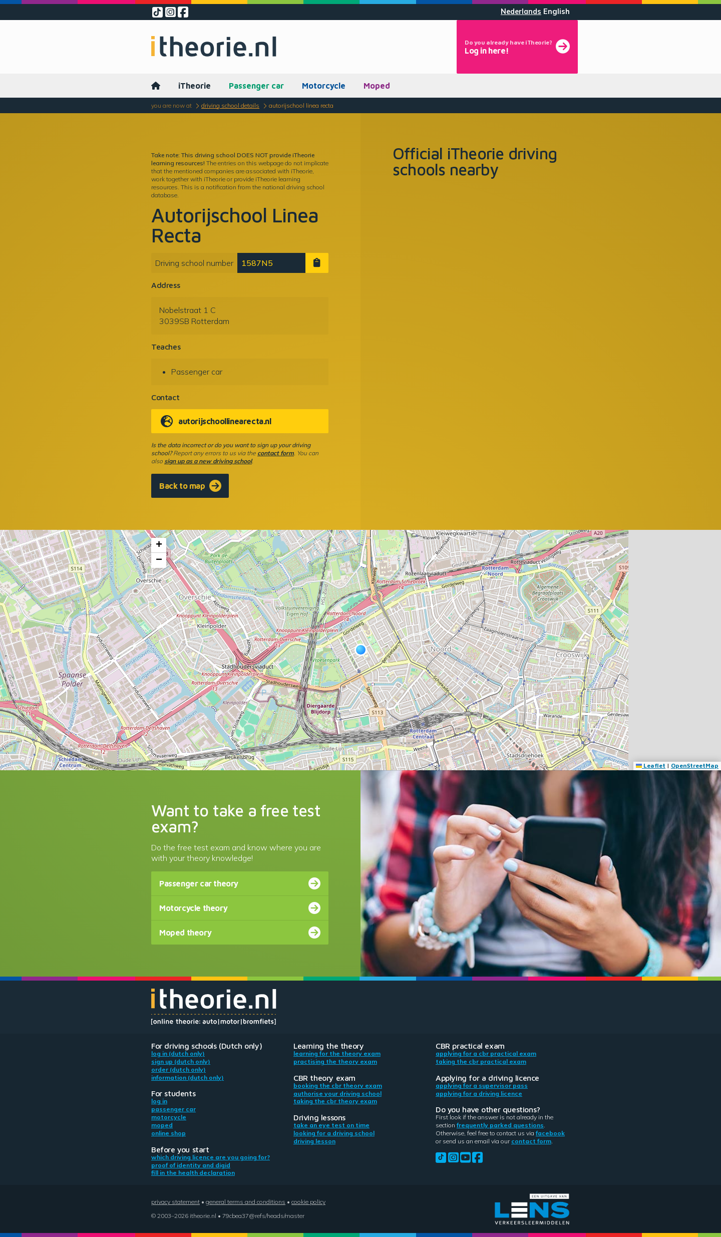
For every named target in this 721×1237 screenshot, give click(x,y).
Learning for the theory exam (337, 1053)
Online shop (168, 1133)
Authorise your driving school (337, 1093)
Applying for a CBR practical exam (486, 1053)
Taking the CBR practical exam (481, 1061)
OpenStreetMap (694, 765)
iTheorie (194, 85)
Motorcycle (323, 85)
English (556, 11)
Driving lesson (314, 1141)
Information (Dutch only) (187, 1077)
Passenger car (256, 85)
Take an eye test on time (331, 1125)
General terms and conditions (245, 1201)
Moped (377, 85)
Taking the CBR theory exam (335, 1101)
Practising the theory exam (335, 1061)
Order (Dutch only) (178, 1069)
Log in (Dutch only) (178, 1053)
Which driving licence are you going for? (210, 1157)
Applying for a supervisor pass (482, 1085)
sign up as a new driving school (208, 461)
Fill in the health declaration (193, 1172)
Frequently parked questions (500, 1125)
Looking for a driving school (334, 1133)
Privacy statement (175, 1201)
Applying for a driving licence (479, 1093)
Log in (159, 1101)
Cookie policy (308, 1201)
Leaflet (650, 765)
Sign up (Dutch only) (180, 1061)
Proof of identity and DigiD (190, 1165)
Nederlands (521, 11)
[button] (360, 650)
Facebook (550, 1133)
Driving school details (230, 105)
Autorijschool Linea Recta (301, 105)
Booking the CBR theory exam (337, 1085)
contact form (275, 453)
